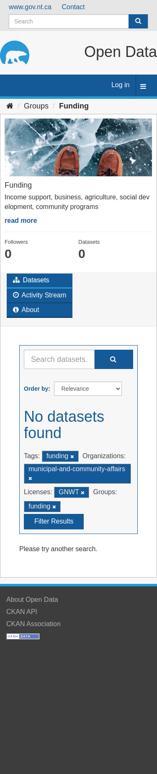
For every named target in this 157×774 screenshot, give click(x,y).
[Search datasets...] (59, 359)
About (26, 309)
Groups (36, 106)
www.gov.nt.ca (30, 6)
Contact (73, 6)
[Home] (9, 106)
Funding (74, 106)
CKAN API (21, 611)
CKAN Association (33, 623)
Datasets (31, 280)
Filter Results (53, 521)
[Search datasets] (78, 21)
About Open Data (32, 599)
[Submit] (138, 21)
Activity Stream (39, 295)
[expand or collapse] (143, 87)
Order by (36, 388)
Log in (120, 84)
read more (21, 220)
